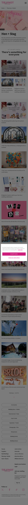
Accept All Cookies (14, 254)
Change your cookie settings (14, 257)
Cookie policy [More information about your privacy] (20, 250)
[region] (14, 252)
